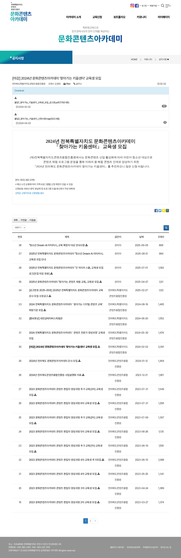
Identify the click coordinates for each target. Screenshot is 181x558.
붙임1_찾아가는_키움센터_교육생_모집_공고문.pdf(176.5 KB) (42, 102)
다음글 (32, 220)
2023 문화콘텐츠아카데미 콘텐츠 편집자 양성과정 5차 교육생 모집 (63, 431)
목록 (16, 220)
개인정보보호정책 (133, 547)
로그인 (144, 6)
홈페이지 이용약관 (117, 547)
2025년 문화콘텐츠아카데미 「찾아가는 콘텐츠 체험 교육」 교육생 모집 (64, 281)
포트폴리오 (119, 17)
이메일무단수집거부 (150, 547)
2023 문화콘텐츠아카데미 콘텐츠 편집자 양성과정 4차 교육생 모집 (63, 473)
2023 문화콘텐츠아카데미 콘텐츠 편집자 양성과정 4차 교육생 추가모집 (65, 459)
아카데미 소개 (73, 17)
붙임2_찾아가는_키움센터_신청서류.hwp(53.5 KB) (37, 118)
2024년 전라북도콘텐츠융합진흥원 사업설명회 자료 (55, 375)
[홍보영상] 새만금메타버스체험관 (46, 318)
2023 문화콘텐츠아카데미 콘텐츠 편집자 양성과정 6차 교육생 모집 (63, 403)
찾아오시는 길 (165, 547)
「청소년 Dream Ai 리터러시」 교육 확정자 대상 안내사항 (57, 245)
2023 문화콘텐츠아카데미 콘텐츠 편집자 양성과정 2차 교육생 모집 (63, 502)
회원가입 (153, 6)
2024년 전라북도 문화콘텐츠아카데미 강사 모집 (53, 360)
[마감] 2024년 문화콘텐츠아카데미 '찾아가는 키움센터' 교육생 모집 (63, 346)
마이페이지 (164, 17)
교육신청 (97, 17)
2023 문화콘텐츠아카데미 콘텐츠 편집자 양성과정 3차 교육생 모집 (63, 488)
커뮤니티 (141, 17)
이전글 (24, 220)
